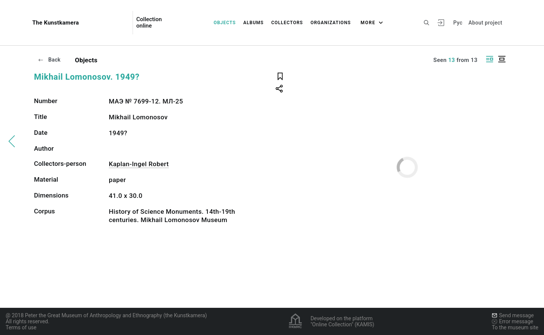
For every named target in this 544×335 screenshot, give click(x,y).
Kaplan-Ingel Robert (139, 164)
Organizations (331, 22)
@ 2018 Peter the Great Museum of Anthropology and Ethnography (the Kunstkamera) (106, 315)
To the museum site (515, 327)
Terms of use (21, 327)
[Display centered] (502, 59)
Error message (512, 321)
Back (49, 60)
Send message (513, 315)
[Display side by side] (490, 59)
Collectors (287, 22)
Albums (253, 22)
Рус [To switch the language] (457, 23)
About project (485, 23)
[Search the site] (426, 23)
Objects (224, 22)
